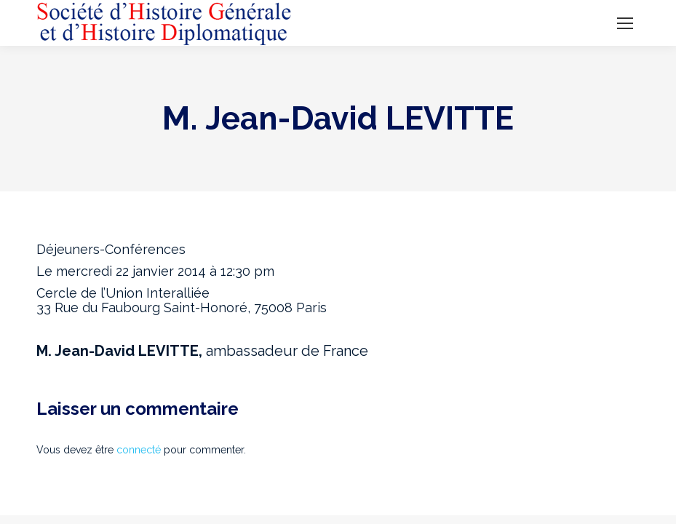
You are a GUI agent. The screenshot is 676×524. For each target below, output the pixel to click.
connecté (138, 450)
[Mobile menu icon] (625, 23)
